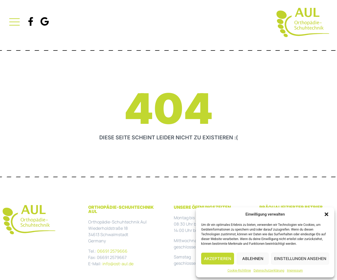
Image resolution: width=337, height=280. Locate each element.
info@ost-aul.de (117, 264)
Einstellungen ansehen (300, 258)
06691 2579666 (112, 251)
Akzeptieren (217, 258)
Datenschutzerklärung (269, 270)
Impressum (295, 270)
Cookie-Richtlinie (239, 270)
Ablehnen (252, 258)
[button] (326, 214)
